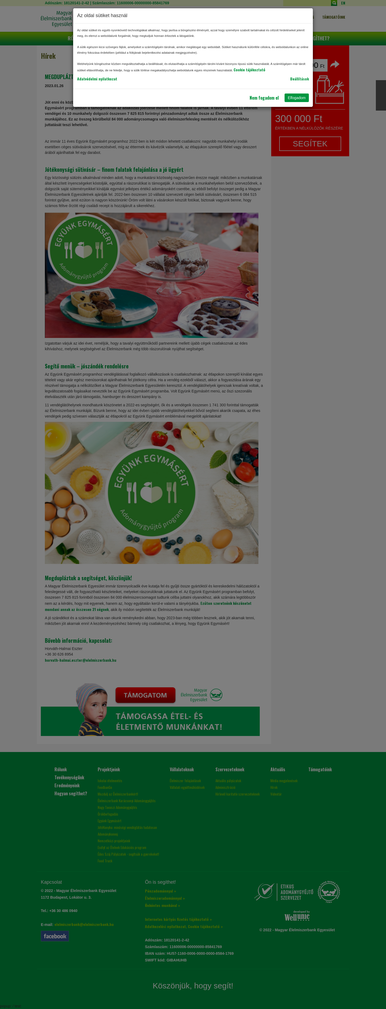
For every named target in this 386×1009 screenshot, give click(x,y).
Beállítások (299, 78)
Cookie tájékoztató (249, 69)
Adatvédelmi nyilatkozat (97, 78)
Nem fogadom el (264, 98)
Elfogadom (297, 98)
